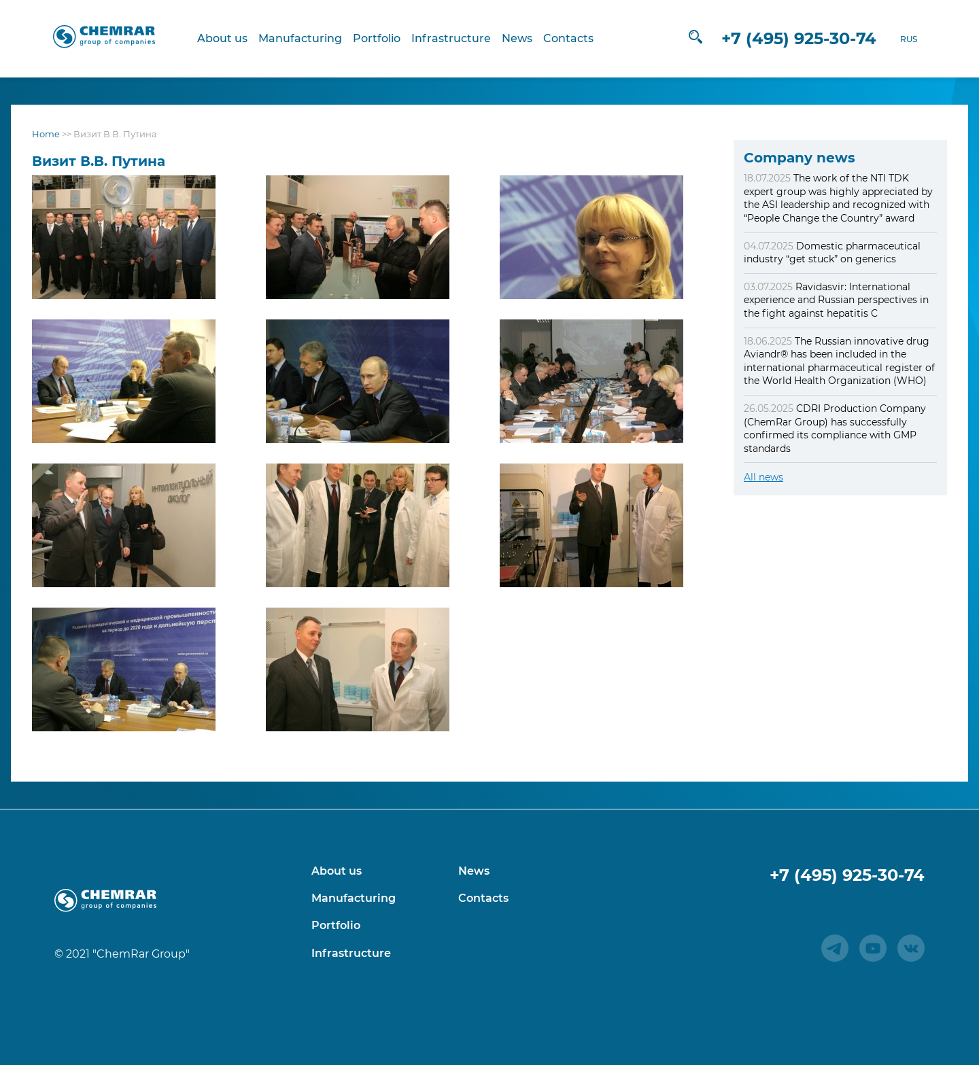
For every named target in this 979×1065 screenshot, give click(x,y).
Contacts (570, 38)
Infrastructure (452, 38)
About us (224, 38)
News (518, 38)
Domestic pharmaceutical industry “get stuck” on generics (832, 253)
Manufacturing (301, 38)
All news (763, 477)
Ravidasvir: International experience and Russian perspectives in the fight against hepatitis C (836, 300)
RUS (906, 39)
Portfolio (378, 38)
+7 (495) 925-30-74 (796, 38)
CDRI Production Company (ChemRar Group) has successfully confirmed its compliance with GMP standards (835, 428)
